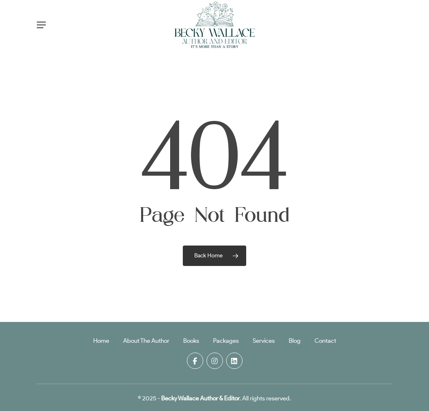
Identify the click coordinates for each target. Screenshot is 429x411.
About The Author (146, 340)
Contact (325, 340)
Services (264, 340)
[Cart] (382, 25)
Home (101, 340)
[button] (41, 25)
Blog (295, 340)
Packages (226, 340)
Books (191, 340)
